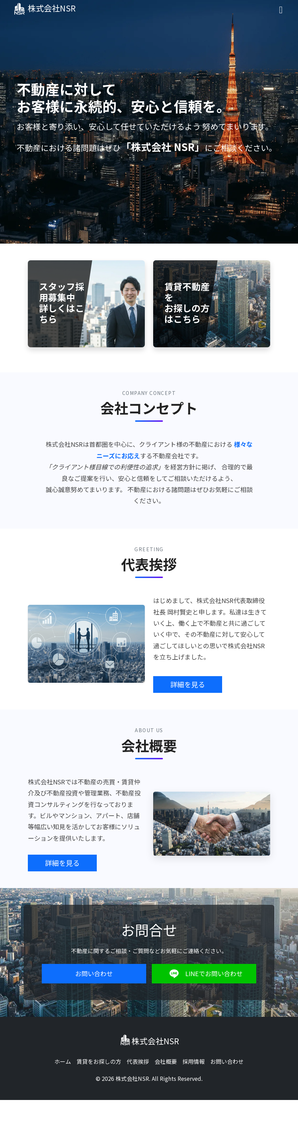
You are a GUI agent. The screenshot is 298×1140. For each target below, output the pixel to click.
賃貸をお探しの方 (99, 1061)
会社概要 (166, 1061)
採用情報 (193, 1061)
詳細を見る (187, 684)
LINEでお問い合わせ (204, 973)
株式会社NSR (47, 9)
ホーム (62, 1061)
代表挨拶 (138, 1061)
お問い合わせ (94, 973)
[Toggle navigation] (280, 9)
